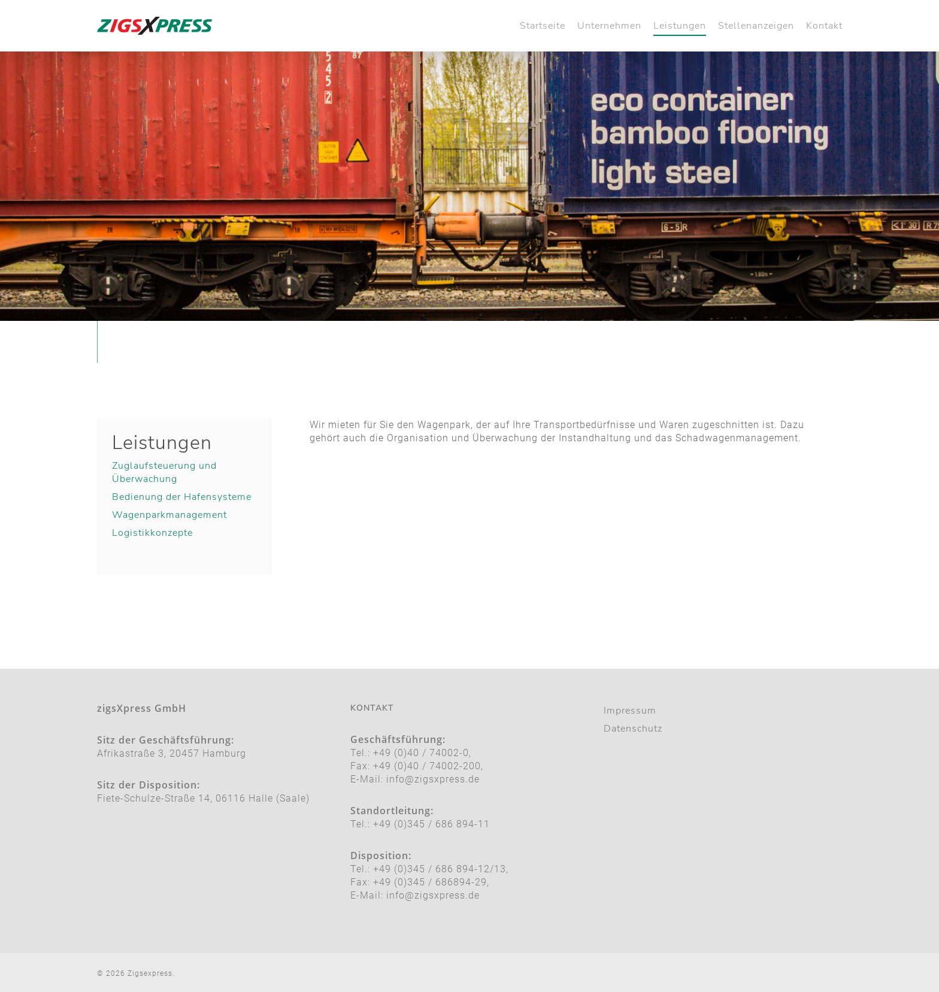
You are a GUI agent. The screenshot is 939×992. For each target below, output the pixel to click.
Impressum (630, 710)
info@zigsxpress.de (433, 779)
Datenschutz (633, 728)
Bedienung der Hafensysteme (182, 496)
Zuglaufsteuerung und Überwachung (164, 472)
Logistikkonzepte (152, 532)
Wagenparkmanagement (169, 514)
